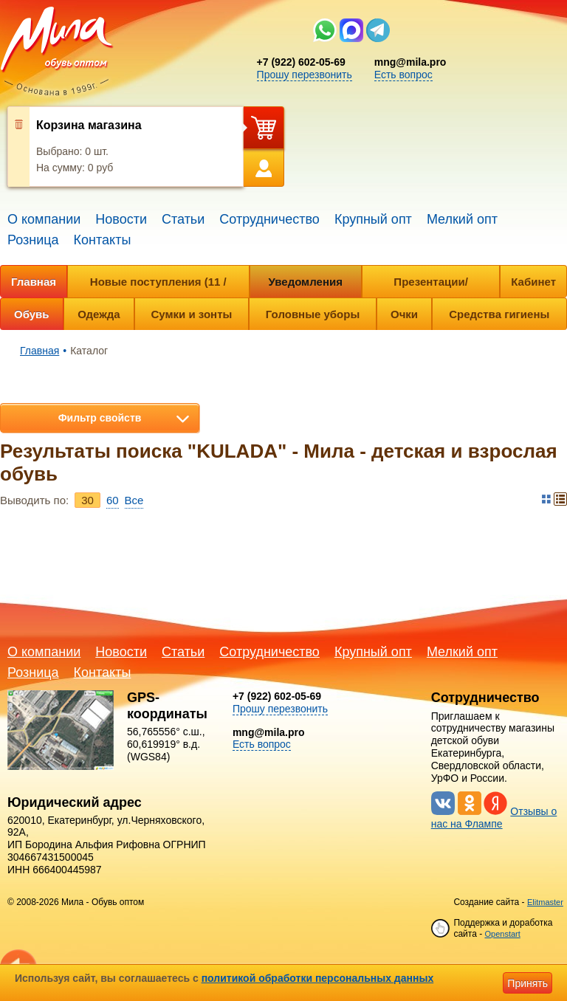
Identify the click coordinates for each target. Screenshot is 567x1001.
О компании (43, 219)
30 (87, 500)
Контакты (102, 240)
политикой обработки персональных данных (318, 978)
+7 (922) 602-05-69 (301, 62)
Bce (134, 500)
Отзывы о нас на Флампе (494, 817)
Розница (33, 240)
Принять (527, 983)
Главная (33, 281)
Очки (404, 314)
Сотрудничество (269, 219)
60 (112, 500)
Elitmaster (545, 902)
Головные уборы (313, 314)
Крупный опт (373, 219)
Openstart (502, 933)
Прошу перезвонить (304, 74)
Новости (121, 219)
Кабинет (533, 281)
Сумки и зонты (192, 314)
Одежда (99, 314)
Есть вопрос (403, 74)
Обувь (31, 314)
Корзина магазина (89, 125)
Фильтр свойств (100, 418)
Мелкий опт (462, 219)
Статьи (183, 219)
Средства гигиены (499, 314)
